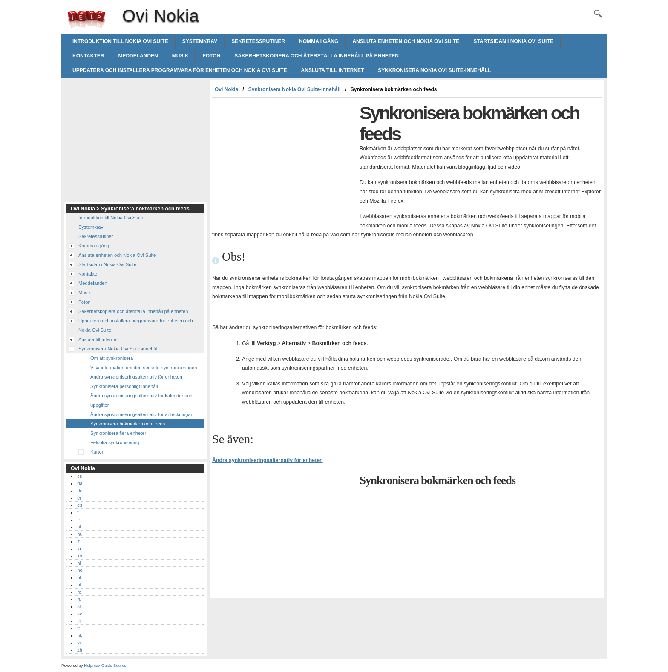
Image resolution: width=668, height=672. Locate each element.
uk (79, 635)
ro (79, 591)
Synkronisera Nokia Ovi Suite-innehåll (434, 70)
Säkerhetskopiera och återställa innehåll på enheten (316, 56)
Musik (180, 56)
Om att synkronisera (111, 358)
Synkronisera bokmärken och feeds (127, 423)
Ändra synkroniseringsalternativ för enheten (267, 460)
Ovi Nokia (86, 19)
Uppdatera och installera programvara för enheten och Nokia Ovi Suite (179, 70)
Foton (211, 56)
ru (79, 599)
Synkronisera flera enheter (118, 433)
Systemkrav (199, 41)
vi (79, 642)
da (79, 483)
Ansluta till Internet (332, 70)
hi (79, 526)
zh (79, 649)
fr (78, 519)
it (78, 541)
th (79, 620)
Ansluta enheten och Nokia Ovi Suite (405, 41)
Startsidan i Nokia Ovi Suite (513, 41)
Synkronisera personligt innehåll (124, 386)
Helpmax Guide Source (105, 665)
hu (79, 534)
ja (79, 548)
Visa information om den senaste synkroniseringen (143, 367)
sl (79, 606)
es (79, 505)
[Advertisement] (283, 162)
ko (79, 555)
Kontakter (88, 56)
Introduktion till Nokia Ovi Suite (120, 41)
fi (78, 512)
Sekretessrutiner (258, 41)
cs (79, 476)
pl (79, 577)
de (79, 490)
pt (79, 584)
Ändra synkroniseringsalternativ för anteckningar (141, 414)
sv (79, 613)
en (79, 497)
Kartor (96, 451)
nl (79, 563)
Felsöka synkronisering (114, 442)
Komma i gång (318, 41)
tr (78, 628)
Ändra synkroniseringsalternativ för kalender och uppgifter (141, 400)
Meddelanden (138, 56)
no (79, 570)
